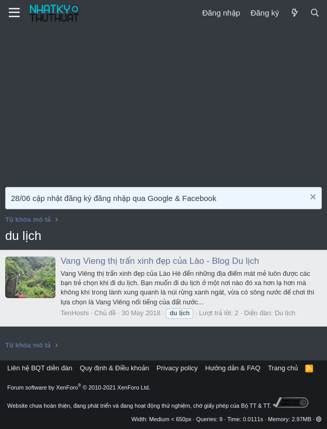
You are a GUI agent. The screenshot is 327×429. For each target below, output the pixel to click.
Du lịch (285, 313)
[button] (319, 419)
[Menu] (14, 13)
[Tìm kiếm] (315, 12)
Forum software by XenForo (78, 387)
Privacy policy (177, 368)
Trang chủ (283, 368)
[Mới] (294, 12)
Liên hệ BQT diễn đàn (40, 368)
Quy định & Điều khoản (114, 368)
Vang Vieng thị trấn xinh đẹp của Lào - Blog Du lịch (160, 261)
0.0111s (253, 419)
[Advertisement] (163, 104)
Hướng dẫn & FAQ (232, 368)
